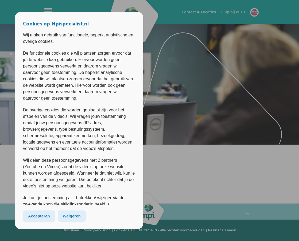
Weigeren (72, 216)
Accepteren (39, 216)
